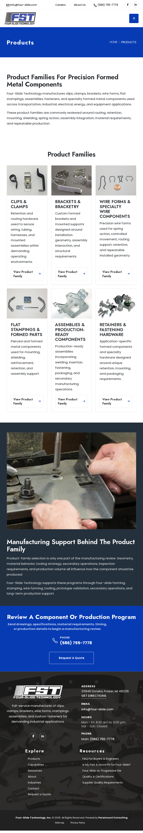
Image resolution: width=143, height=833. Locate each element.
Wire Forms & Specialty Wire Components (115, 209)
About (31, 778)
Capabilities (36, 765)
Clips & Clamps (19, 204)
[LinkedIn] (136, 5)
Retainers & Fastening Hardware (113, 330)
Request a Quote (39, 797)
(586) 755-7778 (76, 643)
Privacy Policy (78, 825)
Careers (60, 5)
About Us (80, 5)
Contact (33, 790)
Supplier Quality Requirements (102, 784)
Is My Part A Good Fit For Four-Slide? (106, 765)
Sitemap (59, 825)
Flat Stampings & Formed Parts (26, 330)
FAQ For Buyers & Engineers (100, 759)
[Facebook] (128, 5)
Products (33, 759)
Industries (34, 784)
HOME (113, 42)
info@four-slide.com (97, 709)
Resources (34, 771)
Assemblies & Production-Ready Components (70, 332)
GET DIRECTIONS (93, 696)
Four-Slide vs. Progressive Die (102, 771)
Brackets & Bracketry (68, 204)
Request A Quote (71, 658)
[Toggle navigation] (134, 18)
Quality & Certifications (97, 778)
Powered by (106, 820)
